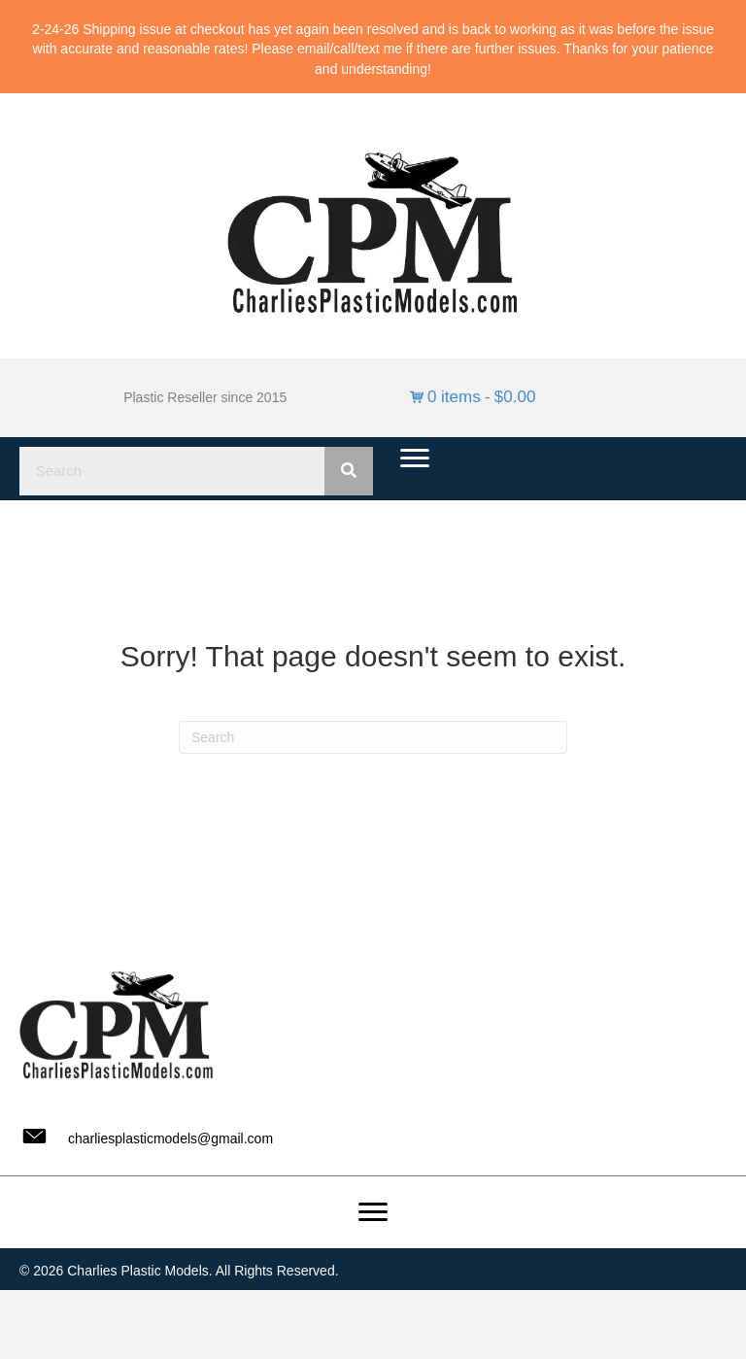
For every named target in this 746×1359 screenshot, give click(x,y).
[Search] (373, 737)
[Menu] (414, 458)
